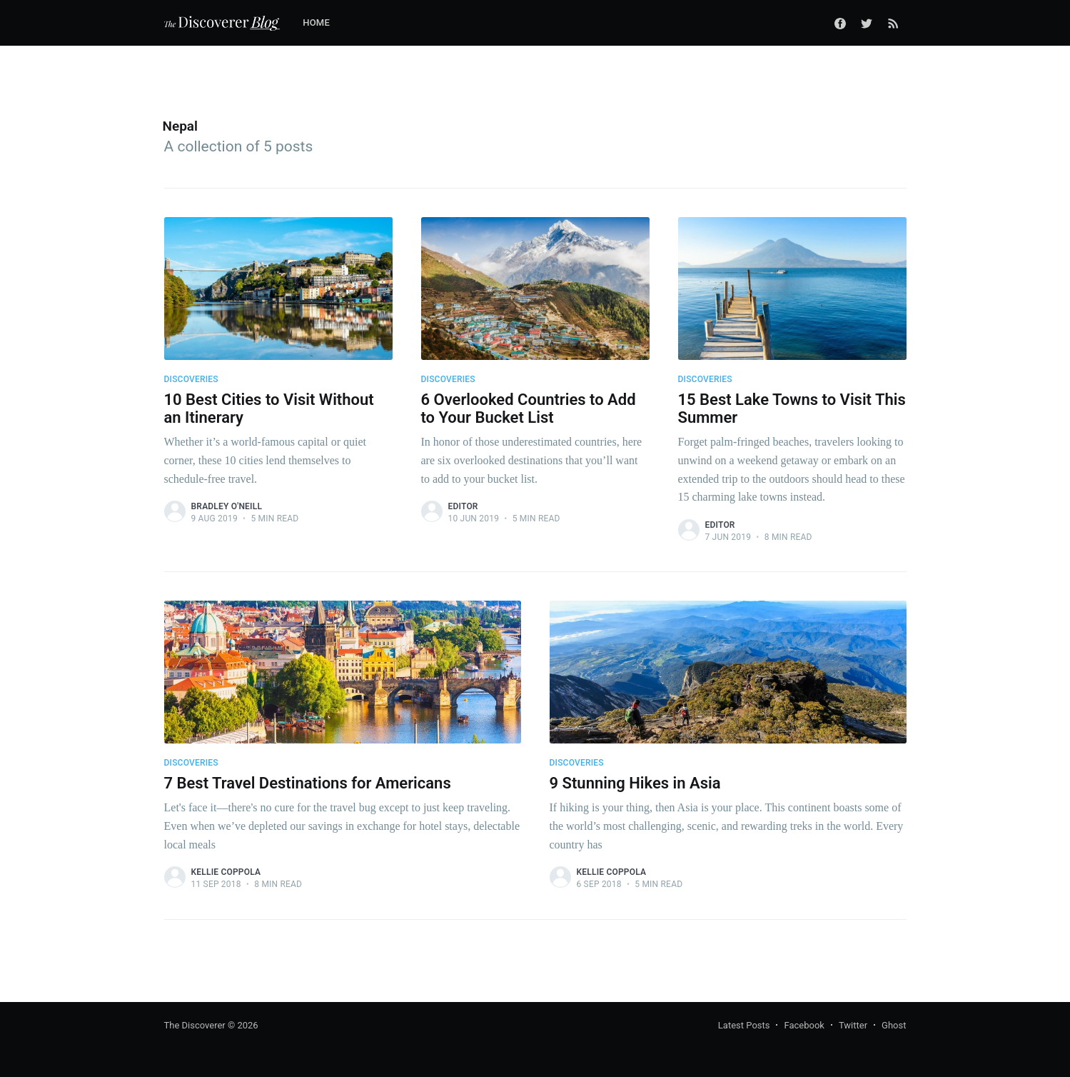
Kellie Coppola (226, 872)
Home (316, 22)
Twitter (853, 1025)
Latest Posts (744, 1025)
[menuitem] (323, 23)
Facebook (804, 1025)
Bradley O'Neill (227, 506)
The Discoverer (195, 1025)
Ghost (894, 1025)
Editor (463, 506)
